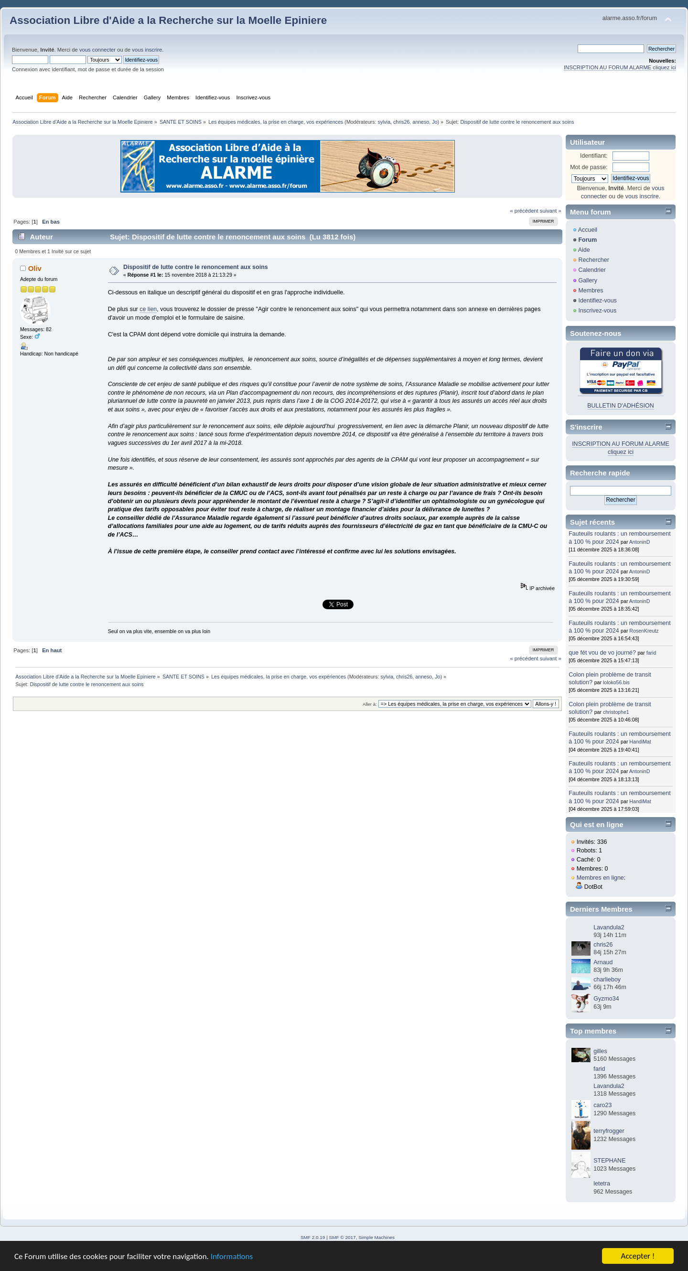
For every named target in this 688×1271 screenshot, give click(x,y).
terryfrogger (608, 1131)
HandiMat (640, 741)
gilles (600, 1051)
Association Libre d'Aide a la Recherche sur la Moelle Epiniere (168, 20)
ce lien (148, 309)
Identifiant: (594, 155)
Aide (584, 250)
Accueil (587, 229)
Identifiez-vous (597, 300)
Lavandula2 (608, 927)
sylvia (383, 122)
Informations (232, 1257)
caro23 (602, 1105)
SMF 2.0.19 (313, 1237)
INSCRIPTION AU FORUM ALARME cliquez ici (620, 67)
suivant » (550, 211)
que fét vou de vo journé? (602, 652)
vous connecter (97, 50)
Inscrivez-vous (597, 310)
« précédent (524, 211)
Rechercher (593, 260)
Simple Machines (376, 1237)
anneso (420, 122)
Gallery (587, 280)
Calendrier (592, 270)
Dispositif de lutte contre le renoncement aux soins (195, 267)
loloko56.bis (616, 682)
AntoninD (639, 542)
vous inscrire (147, 50)
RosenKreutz (643, 631)
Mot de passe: (588, 167)
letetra (601, 1183)
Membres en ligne (600, 877)
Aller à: (370, 704)
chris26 (401, 122)
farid (651, 653)
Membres (590, 290)
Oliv (35, 268)
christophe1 (616, 712)
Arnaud (603, 962)
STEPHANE (609, 1160)
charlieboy (607, 979)
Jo (434, 122)
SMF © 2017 (342, 1237)
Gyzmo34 (606, 998)
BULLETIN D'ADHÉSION (620, 405)
